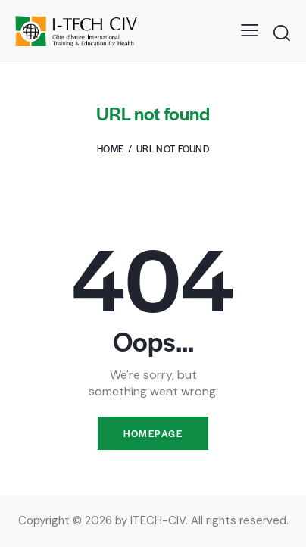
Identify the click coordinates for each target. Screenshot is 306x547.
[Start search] (281, 33)
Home (110, 148)
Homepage (153, 433)
